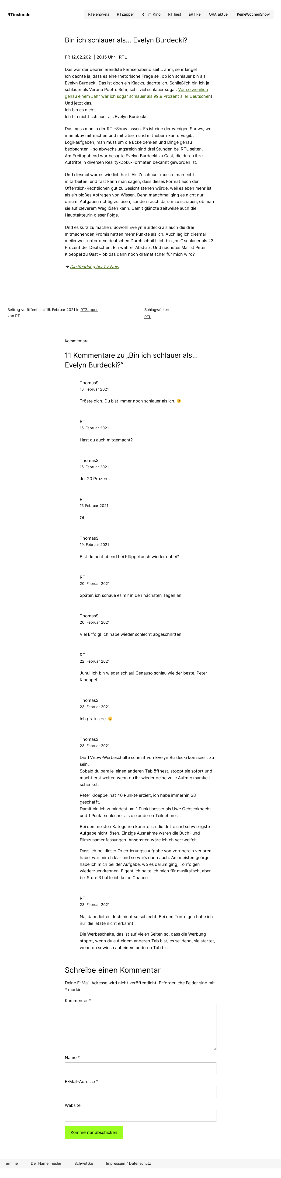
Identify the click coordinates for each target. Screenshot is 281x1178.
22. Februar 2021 (95, 661)
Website (72, 1105)
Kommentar (78, 1000)
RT (82, 577)
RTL (147, 317)
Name (72, 1057)
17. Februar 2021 (94, 505)
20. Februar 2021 (95, 583)
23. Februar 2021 (95, 706)
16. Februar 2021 (94, 389)
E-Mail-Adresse (81, 1081)
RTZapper (89, 309)
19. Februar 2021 (94, 544)
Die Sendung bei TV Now (94, 266)
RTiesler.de (19, 14)
